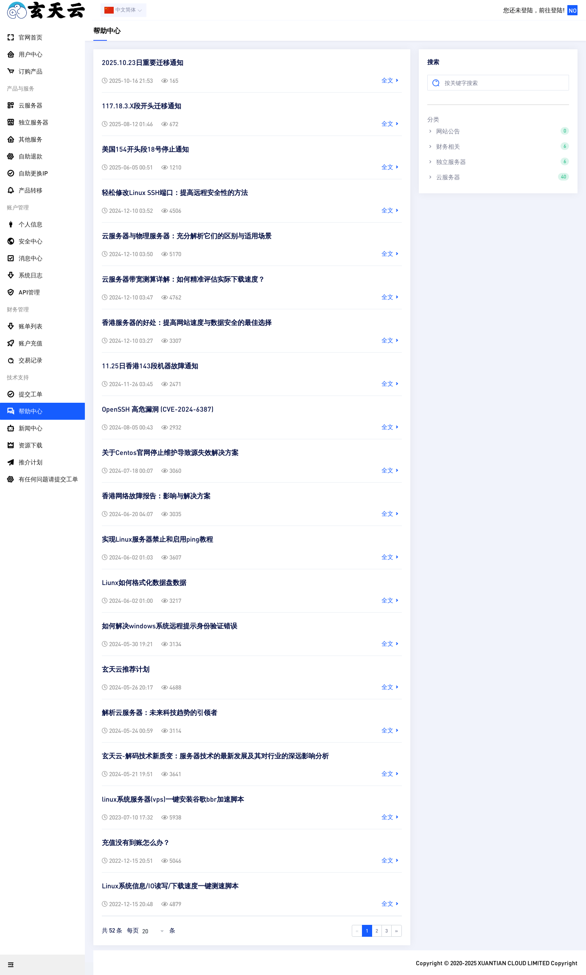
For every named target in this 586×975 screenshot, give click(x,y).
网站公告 (498, 131)
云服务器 (498, 177)
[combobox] (154, 931)
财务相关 (498, 146)
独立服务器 (498, 161)
